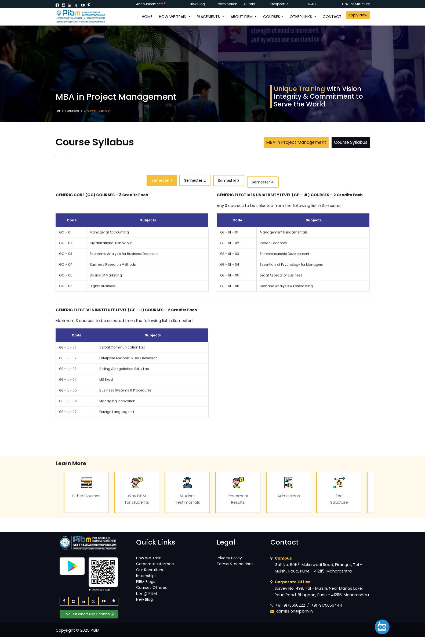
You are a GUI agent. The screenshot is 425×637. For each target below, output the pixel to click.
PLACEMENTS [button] (209, 16)
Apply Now (357, 15)
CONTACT (332, 16)
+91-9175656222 (290, 605)
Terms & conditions (235, 564)
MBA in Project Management (296, 142)
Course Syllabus (350, 142)
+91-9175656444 (326, 605)
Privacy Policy (229, 558)
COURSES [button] (271, 16)
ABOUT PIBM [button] (242, 16)
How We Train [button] (173, 16)
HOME (147, 16)
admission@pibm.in (294, 611)
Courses (72, 111)
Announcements (150, 4)
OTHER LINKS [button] (301, 16)
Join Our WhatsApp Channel (89, 614)
